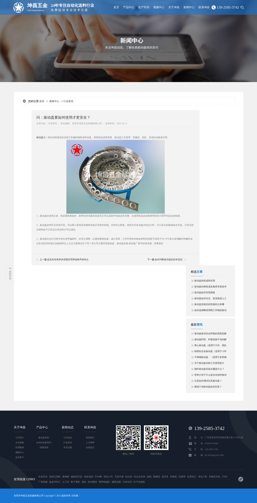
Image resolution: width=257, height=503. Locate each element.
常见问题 (67, 447)
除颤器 (156, 476)
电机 (84, 482)
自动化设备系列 (43, 442)
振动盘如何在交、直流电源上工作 (210, 299)
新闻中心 (189, 7)
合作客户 (19, 457)
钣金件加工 (55, 482)
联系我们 (90, 437)
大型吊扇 (119, 476)
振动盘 (39, 137)
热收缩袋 (88, 476)
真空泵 (165, 476)
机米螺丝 (92, 482)
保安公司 (108, 476)
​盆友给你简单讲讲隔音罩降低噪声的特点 (68, 259)
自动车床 (43, 476)
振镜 (149, 476)
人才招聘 (90, 442)
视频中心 (158, 7)
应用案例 (19, 447)
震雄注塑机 (55, 476)
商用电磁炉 (104, 482)
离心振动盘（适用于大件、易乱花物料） (210, 346)
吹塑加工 (191, 476)
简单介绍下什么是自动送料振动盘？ (210, 376)
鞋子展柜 (75, 482)
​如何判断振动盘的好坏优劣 (168, 259)
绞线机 (173, 476)
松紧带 (182, 476)
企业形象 (19, 442)
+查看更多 (44, 447)
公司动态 (67, 437)
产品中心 (128, 7)
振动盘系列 (43, 437)
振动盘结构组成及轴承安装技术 (210, 286)
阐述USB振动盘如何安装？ (208, 386)
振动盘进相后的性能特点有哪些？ (209, 305)
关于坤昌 (173, 7)
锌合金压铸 (139, 476)
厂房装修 (43, 482)
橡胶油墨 (116, 482)
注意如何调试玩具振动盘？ (208, 381)
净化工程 (202, 476)
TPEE (224, 476)
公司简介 (19, 437)
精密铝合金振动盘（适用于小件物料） (210, 352)
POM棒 (98, 476)
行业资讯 (68, 101)
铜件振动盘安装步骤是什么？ (209, 369)
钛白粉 (128, 476)
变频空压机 (214, 476)
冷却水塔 (127, 482)
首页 (116, 7)
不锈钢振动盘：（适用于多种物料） (210, 358)
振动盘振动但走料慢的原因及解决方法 (210, 334)
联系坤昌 (204, 7)
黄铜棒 (65, 476)
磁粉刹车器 (76, 476)
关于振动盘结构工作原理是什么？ (209, 364)
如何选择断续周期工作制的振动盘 (210, 311)
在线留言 (90, 447)
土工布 (65, 482)
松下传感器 (139, 482)
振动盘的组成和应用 (204, 280)
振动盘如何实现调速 (204, 292)
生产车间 (143, 7)
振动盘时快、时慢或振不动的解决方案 (210, 340)
